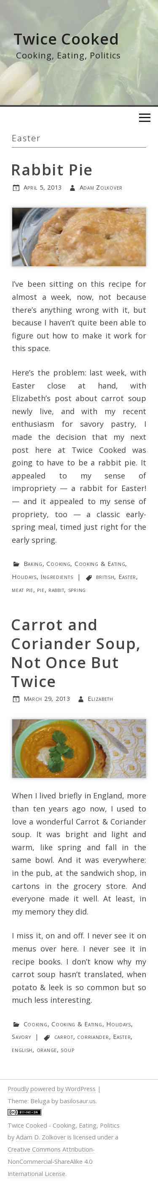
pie (40, 590)
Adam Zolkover (101, 187)
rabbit (56, 590)
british (105, 577)
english (22, 1050)
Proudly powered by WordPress (52, 1089)
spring (77, 590)
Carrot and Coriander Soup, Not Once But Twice (76, 653)
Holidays (24, 577)
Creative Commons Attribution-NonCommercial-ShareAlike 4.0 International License (51, 1161)
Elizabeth (100, 699)
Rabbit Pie (52, 169)
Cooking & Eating (100, 564)
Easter (127, 577)
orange (47, 1050)
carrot (63, 1037)
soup (67, 1050)
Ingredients (56, 577)
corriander (93, 1037)
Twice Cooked (66, 39)
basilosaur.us (78, 1101)
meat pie (22, 590)
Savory (21, 1037)
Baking (33, 564)
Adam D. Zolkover (41, 1137)
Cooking (58, 564)
